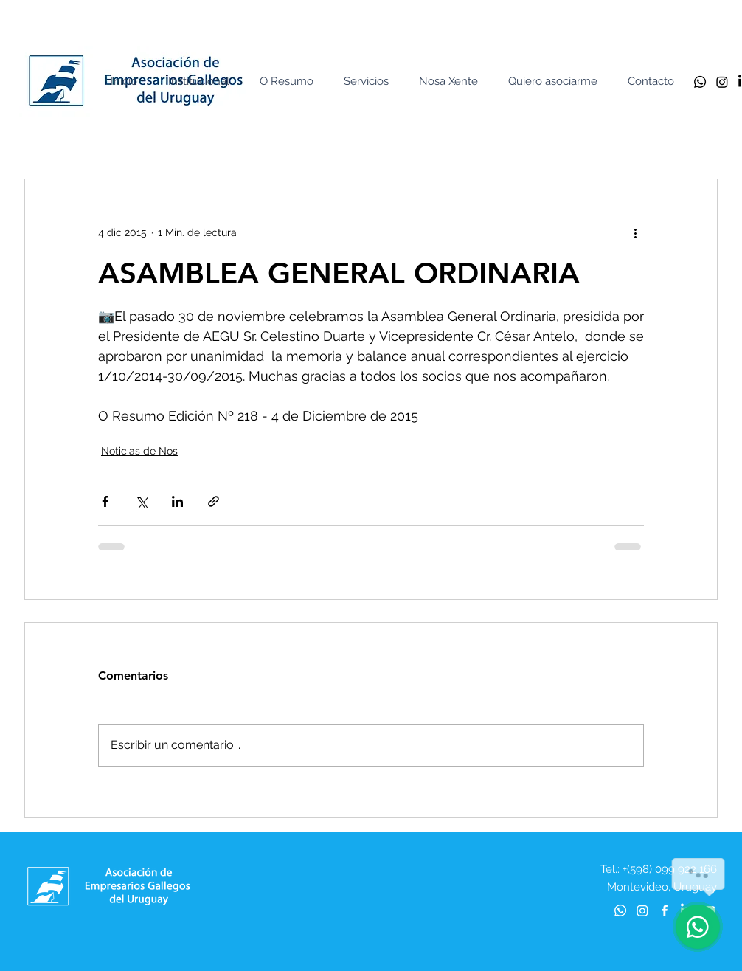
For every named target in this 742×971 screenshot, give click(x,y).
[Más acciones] (635, 232)
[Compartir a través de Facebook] (105, 501)
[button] (202, 81)
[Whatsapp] (700, 82)
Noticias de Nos (139, 451)
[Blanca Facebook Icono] (664, 910)
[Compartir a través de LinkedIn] (177, 501)
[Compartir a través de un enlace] (214, 501)
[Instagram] (722, 82)
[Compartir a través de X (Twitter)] (141, 501)
